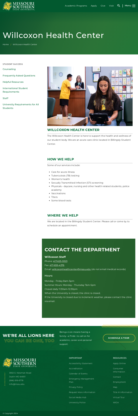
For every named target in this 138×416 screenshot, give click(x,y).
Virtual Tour (119, 398)
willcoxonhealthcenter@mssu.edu (71, 269)
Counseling (9, 69)
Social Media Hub (77, 398)
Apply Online (119, 364)
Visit (111, 5)
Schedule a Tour (119, 338)
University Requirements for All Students (21, 106)
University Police (77, 403)
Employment (119, 382)
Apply (94, 5)
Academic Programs (76, 5)
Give (103, 5)
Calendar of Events (78, 374)
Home (6, 44)
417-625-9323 (60, 261)
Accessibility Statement (80, 364)
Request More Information (82, 392)
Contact (117, 377)
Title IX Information (122, 392)
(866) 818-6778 (16, 381)
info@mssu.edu (16, 384)
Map (115, 387)
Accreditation (75, 369)
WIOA (116, 403)
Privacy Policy (76, 387)
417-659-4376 (57, 265)
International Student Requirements (15, 90)
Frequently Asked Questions (19, 76)
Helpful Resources (13, 82)
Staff (5, 98)
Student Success (13, 64)
